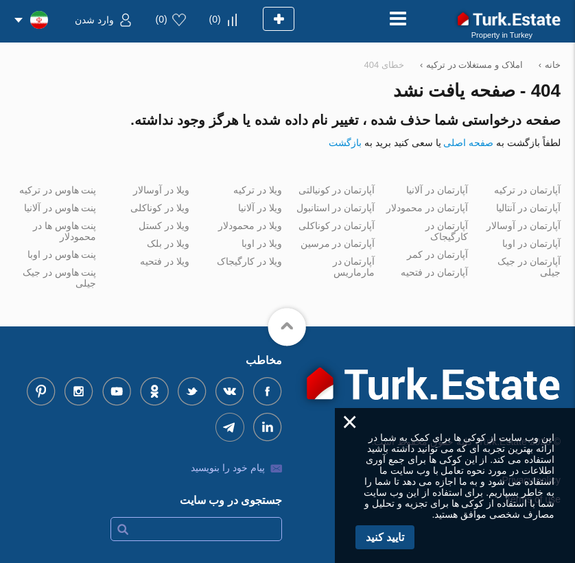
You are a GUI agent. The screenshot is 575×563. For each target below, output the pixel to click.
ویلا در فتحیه (164, 261)
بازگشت (345, 142)
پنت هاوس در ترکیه (58, 189)
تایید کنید (385, 537)
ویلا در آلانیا (260, 207)
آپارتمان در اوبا (531, 243)
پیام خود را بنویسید (228, 467)
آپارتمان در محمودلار (427, 207)
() (215, 19)
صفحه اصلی (468, 142)
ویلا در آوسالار (161, 189)
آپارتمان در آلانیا (437, 189)
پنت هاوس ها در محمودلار (65, 231)
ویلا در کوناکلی (159, 207)
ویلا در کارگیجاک (249, 261)
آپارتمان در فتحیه (434, 272)
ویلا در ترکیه (257, 189)
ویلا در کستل (164, 225)
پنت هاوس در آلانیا (60, 207)
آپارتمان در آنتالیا (528, 207)
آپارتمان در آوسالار (523, 225)
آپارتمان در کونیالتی (336, 189)
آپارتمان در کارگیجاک (446, 231)
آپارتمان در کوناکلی (336, 225)
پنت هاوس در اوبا (62, 254)
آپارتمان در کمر (437, 254)
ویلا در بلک (168, 243)
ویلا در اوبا (262, 243)
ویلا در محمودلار (250, 225)
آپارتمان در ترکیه (527, 189)
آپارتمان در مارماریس (354, 267)
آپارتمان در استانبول (335, 207)
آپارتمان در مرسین (338, 243)
